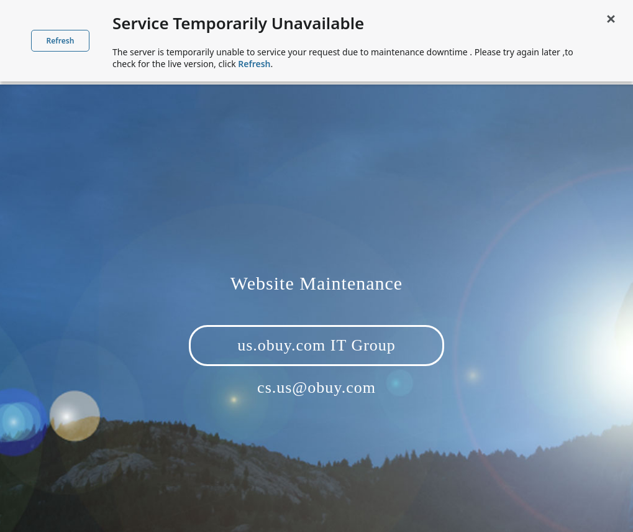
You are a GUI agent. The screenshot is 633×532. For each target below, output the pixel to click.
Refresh (61, 40)
